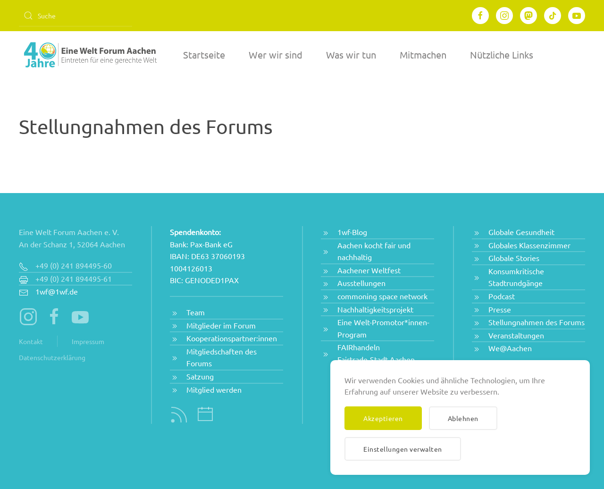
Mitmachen (423, 54)
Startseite (204, 54)
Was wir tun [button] (351, 54)
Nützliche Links (501, 54)
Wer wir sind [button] (275, 54)
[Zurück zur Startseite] (89, 54)
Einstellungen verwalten (402, 449)
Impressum (88, 341)
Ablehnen (463, 418)
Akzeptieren (383, 418)
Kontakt (31, 341)
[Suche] (75, 15)
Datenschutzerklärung (52, 357)
